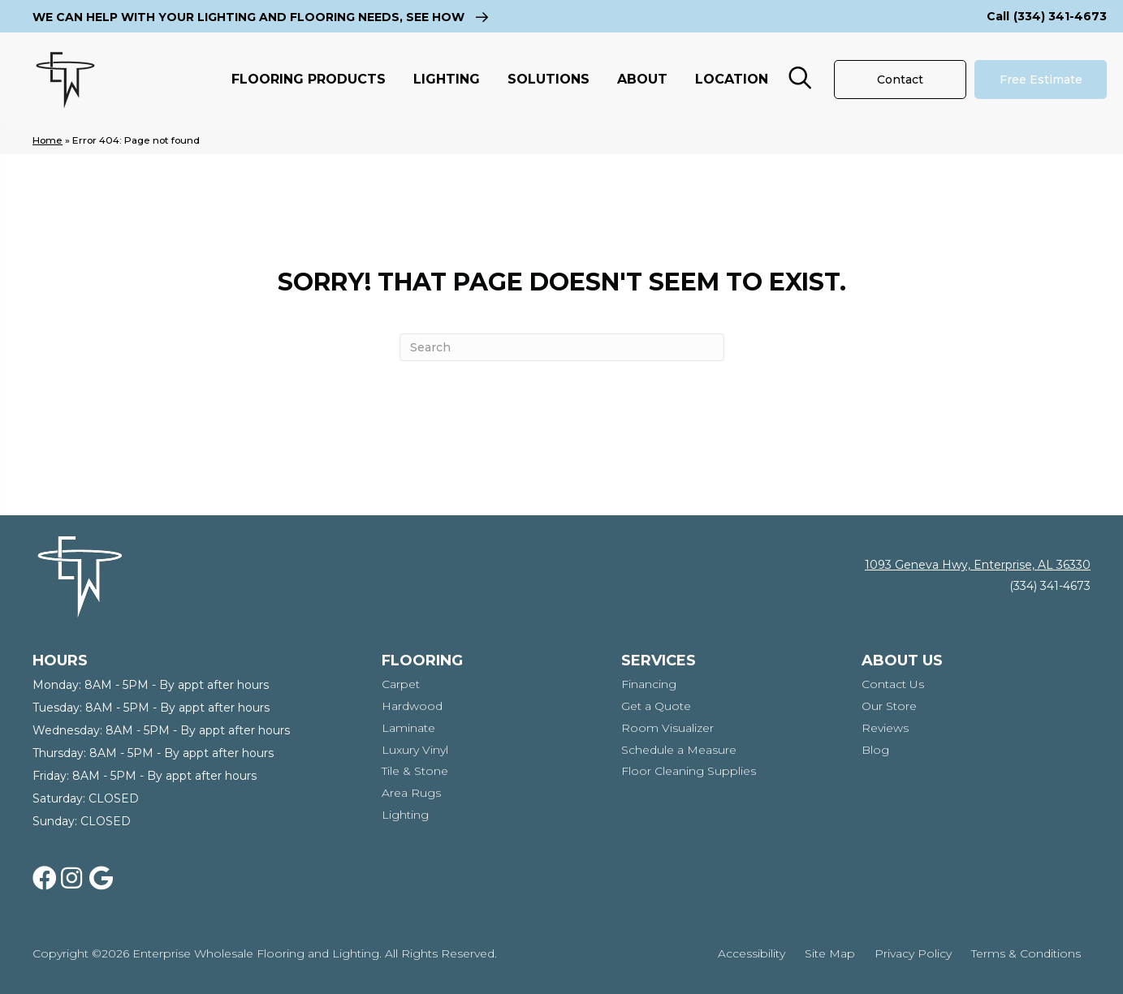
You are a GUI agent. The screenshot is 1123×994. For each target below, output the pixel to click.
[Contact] (900, 79)
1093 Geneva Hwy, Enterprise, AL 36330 (978, 564)
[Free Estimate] (1040, 79)
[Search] (562, 347)
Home (47, 140)
